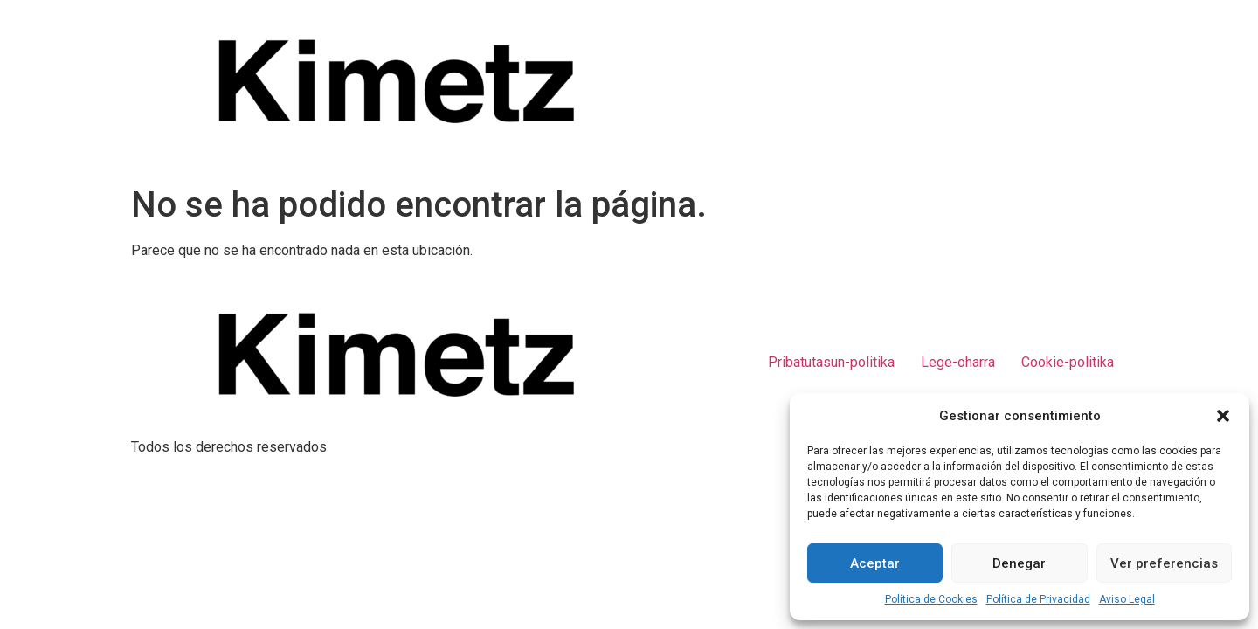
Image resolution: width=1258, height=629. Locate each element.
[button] (1223, 416)
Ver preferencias (1164, 563)
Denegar (1019, 563)
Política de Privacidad (1038, 599)
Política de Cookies (931, 599)
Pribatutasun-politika (831, 362)
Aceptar (875, 563)
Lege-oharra (958, 362)
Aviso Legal (1127, 599)
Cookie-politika (1067, 362)
